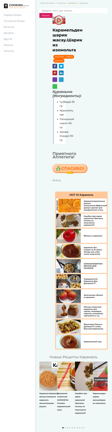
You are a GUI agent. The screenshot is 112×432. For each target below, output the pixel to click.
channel (59, 60)
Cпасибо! (72, 169)
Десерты (9, 33)
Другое (8, 39)
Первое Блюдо (13, 15)
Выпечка (9, 27)
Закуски (8, 45)
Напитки (9, 51)
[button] (63, 427)
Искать (46, 15)
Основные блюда (14, 21)
